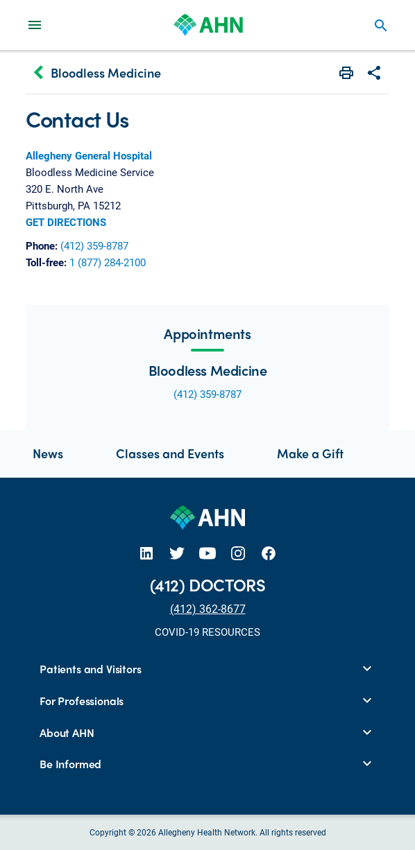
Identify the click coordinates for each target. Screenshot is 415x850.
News (48, 453)
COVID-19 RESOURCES (207, 632)
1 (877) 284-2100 (107, 262)
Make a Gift (310, 453)
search (381, 25)
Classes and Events (170, 453)
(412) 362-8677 (208, 608)
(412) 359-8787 (94, 245)
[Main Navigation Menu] (35, 24)
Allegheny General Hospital (89, 155)
